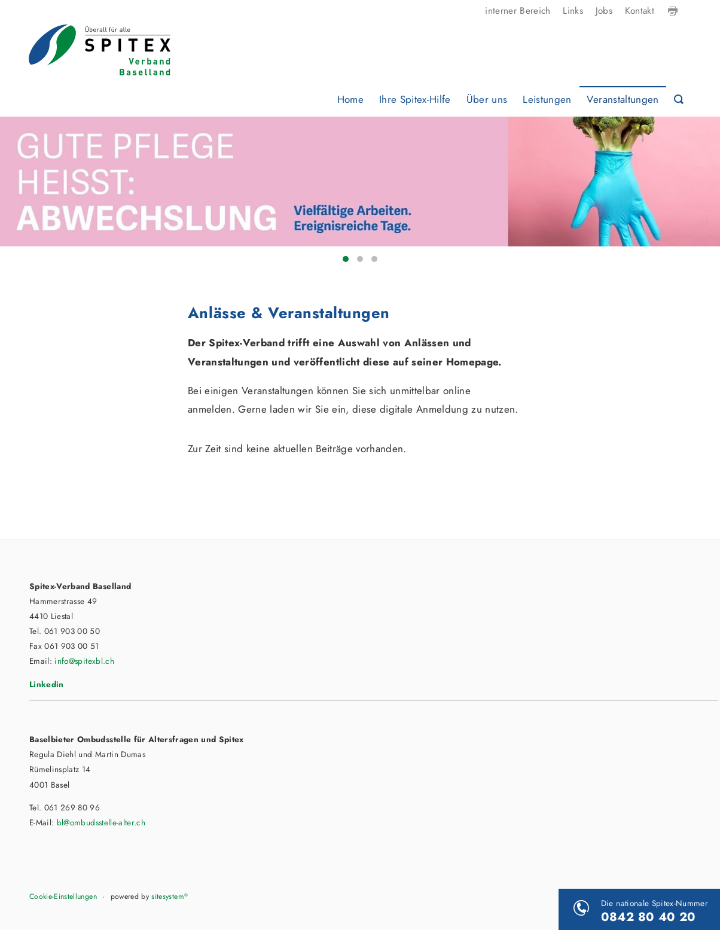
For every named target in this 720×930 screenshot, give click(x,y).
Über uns (487, 99)
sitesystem (169, 896)
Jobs (604, 10)
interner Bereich (517, 10)
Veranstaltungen (622, 99)
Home (350, 99)
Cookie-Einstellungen (63, 896)
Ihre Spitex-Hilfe (415, 99)
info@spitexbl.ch (84, 661)
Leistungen (547, 99)
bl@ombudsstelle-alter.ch (101, 822)
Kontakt (639, 10)
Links (573, 10)
